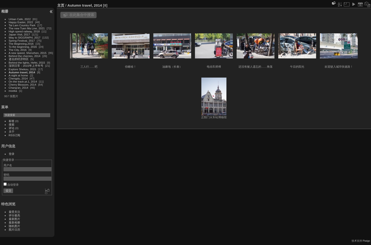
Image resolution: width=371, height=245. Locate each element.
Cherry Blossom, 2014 (22, 84)
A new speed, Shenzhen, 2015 (28, 52)
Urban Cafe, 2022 (20, 19)
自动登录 (11, 184)
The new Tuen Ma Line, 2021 (27, 28)
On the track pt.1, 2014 (23, 81)
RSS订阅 (14, 135)
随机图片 (14, 226)
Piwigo (366, 240)
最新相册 (14, 222)
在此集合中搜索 (81, 15)
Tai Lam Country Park (22, 25)
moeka (13, 90)
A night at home (18, 75)
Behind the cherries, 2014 (24, 55)
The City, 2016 (18, 49)
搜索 (11, 124)
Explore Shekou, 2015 (22, 69)
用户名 (8, 165)
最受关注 (14, 211)
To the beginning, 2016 (23, 46)
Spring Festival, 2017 (22, 40)
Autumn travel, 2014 (22, 72)
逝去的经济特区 (19, 59)
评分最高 (14, 215)
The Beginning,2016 (21, 43)
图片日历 (14, 229)
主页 (60, 5)
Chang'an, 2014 (18, 87)
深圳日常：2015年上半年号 (26, 65)
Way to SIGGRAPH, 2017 (24, 37)
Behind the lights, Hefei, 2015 (27, 62)
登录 (11, 153)
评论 (11, 128)
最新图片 (14, 218)
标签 (11, 120)
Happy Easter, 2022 (21, 22)
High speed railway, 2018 (24, 31)
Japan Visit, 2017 (19, 34)
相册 (4, 11)
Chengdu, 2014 (18, 78)
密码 (6, 174)
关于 (11, 131)
